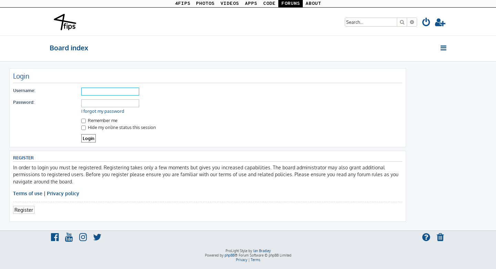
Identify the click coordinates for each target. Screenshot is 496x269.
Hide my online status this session (118, 127)
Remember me (99, 120)
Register (23, 210)
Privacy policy (63, 193)
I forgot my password (102, 111)
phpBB (230, 255)
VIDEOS (229, 4)
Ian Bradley (262, 251)
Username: (24, 90)
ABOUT (313, 4)
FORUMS (290, 4)
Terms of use (27, 193)
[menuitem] (426, 23)
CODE (269, 4)
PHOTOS (205, 4)
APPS (251, 4)
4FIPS (182, 4)
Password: (23, 102)
